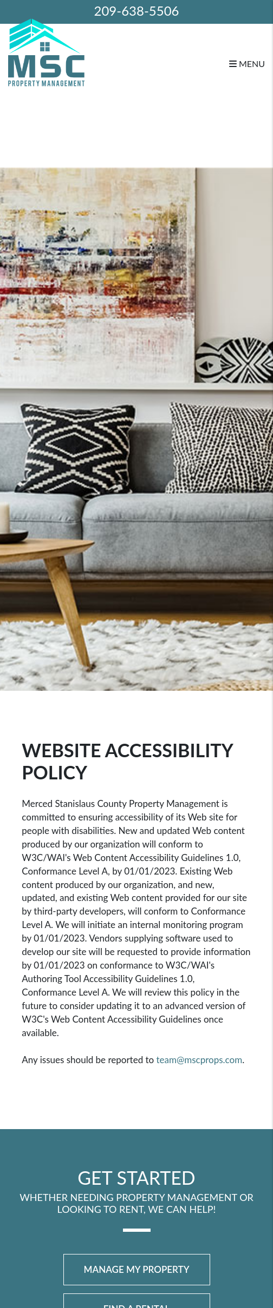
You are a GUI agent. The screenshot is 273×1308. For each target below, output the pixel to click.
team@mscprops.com (200, 1059)
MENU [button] (247, 63)
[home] (46, 51)
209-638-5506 (136, 10)
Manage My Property (137, 1269)
